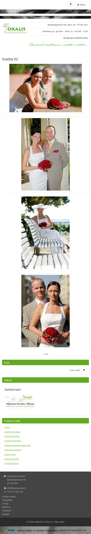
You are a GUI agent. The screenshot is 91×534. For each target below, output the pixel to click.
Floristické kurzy (11, 463)
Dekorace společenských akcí (17, 445)
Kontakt (5, 514)
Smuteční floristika (12, 440)
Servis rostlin (10, 454)
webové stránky (24, 530)
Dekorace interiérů (12, 450)
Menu (81, 4)
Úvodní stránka (9, 496)
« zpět (45, 354)
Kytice (7, 427)
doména (40, 530)
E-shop (5, 503)
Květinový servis (11, 459)
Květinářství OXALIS (43, 521)
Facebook (6, 510)
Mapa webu (59, 521)
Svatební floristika (12, 432)
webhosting (51, 530)
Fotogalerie (7, 500)
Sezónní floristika (12, 436)
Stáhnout (6, 507)
